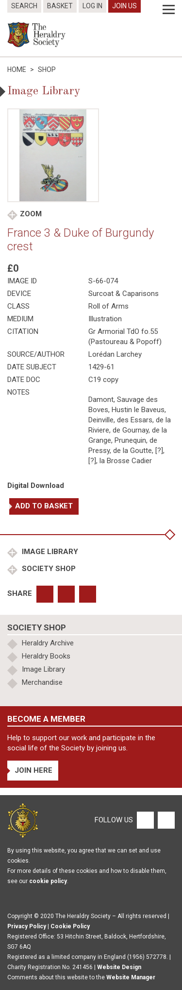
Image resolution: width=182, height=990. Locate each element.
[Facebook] (144, 819)
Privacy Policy (26, 926)
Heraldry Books (46, 656)
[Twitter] (165, 819)
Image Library (49, 551)
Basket (60, 6)
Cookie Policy (70, 926)
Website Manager (130, 977)
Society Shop (48, 568)
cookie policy (48, 881)
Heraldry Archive (48, 643)
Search (24, 6)
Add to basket (44, 506)
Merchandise (42, 682)
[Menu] (169, 10)
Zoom (31, 213)
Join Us (124, 6)
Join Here (33, 770)
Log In (92, 6)
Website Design (119, 967)
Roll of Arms (108, 306)
